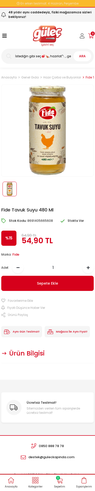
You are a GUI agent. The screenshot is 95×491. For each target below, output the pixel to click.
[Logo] (47, 35)
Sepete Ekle (47, 283)
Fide (15, 254)
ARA (82, 56)
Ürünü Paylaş (14, 315)
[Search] (47, 56)
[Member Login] (82, 35)
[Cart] (91, 35)
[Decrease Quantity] (18, 267)
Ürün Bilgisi (27, 353)
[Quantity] (53, 267)
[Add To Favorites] (47, 300)
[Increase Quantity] (88, 267)
